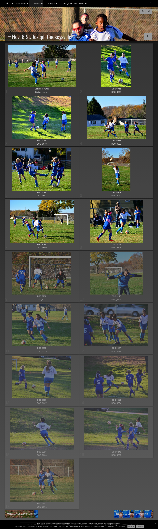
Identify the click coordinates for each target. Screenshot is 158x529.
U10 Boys (79, 3)
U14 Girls (21, 3)
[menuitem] (7, 3)
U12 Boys (64, 3)
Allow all (131, 526)
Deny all (140, 526)
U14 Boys (50, 3)
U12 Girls (35, 3)
